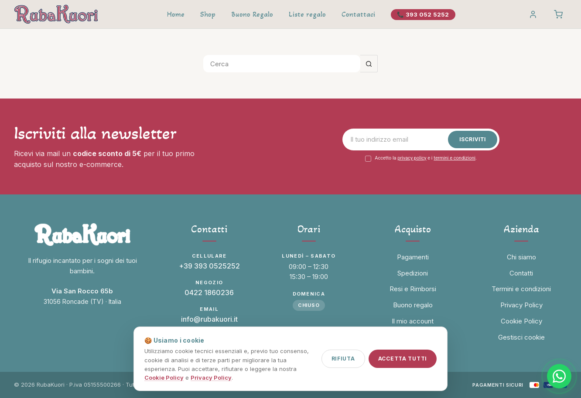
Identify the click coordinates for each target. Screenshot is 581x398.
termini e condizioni (454, 158)
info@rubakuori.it (209, 319)
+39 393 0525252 (209, 266)
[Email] (397, 139)
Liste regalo (307, 14)
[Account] (533, 14)
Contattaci (358, 14)
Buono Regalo (252, 14)
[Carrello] (558, 14)
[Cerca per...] (281, 63)
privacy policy (411, 158)
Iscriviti (472, 139)
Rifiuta (343, 358)
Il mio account (413, 321)
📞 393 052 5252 (423, 14)
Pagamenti (413, 257)
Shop (207, 14)
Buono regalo (413, 305)
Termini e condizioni (521, 289)
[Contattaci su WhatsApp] (559, 376)
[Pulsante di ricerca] (369, 63)
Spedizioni (412, 273)
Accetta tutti (402, 358)
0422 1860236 (209, 292)
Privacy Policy (211, 377)
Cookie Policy (164, 377)
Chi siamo (521, 257)
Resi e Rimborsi (413, 289)
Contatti (521, 273)
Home (176, 14)
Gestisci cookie (521, 337)
